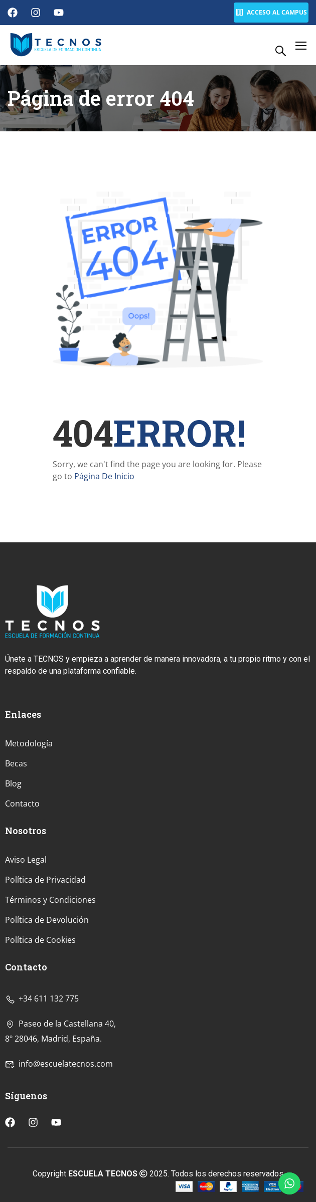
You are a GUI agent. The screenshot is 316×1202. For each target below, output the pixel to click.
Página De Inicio (104, 476)
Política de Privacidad (45, 944)
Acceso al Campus (271, 12)
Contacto (22, 868)
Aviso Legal (26, 924)
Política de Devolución (47, 984)
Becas (16, 828)
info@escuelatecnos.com (59, 1128)
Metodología (29, 808)
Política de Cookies (40, 1005)
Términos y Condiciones (50, 964)
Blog (13, 848)
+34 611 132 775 (42, 1063)
